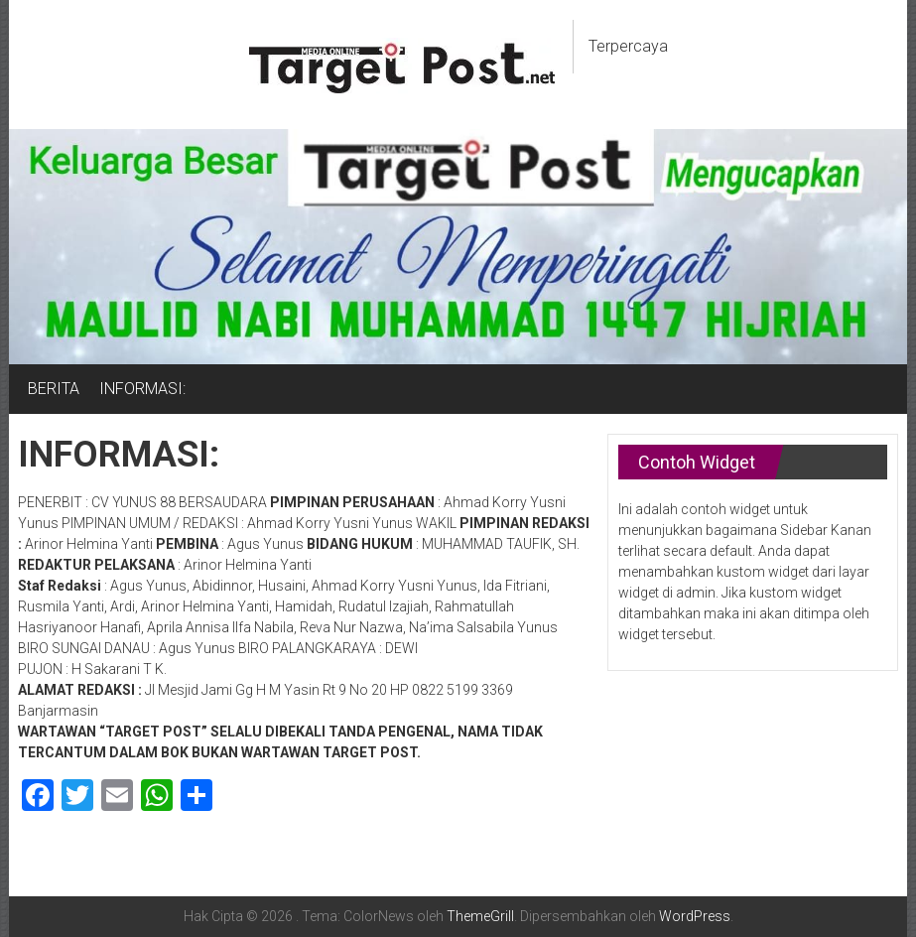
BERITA (53, 388)
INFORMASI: (142, 388)
